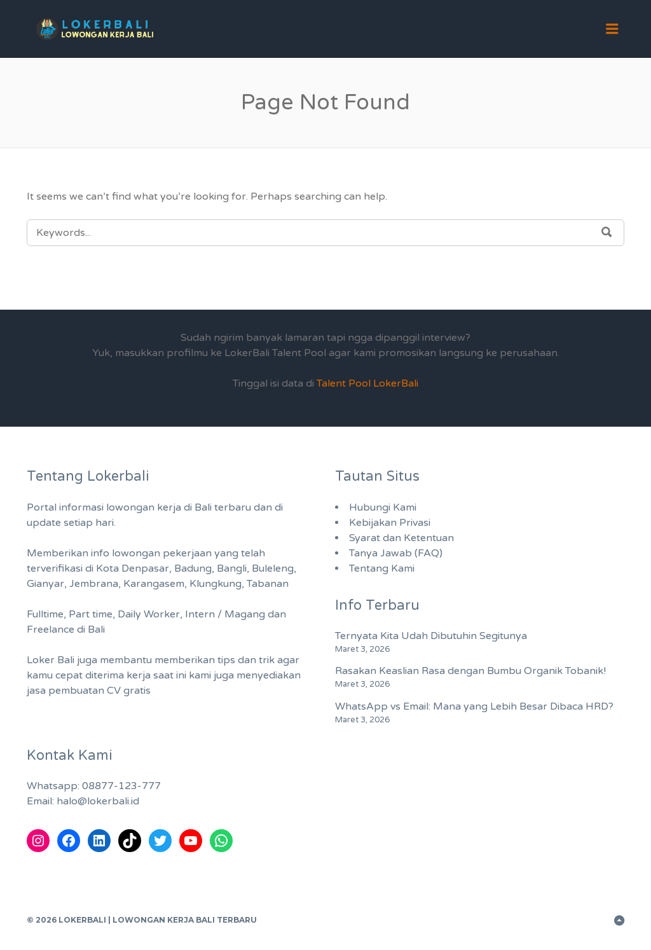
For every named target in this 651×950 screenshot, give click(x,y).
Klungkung (215, 583)
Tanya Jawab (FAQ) (395, 553)
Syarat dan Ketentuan (401, 538)
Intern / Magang (225, 614)
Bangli (232, 568)
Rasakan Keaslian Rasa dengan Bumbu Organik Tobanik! (470, 670)
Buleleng (273, 568)
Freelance (50, 629)
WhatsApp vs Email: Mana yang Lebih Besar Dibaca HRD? (474, 706)
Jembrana (93, 583)
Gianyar (45, 583)
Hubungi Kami (382, 507)
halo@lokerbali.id (98, 801)
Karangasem (153, 583)
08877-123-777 (121, 786)
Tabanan (268, 583)
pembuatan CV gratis (99, 690)
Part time (91, 614)
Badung (193, 568)
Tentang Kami (382, 568)
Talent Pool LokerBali (367, 383)
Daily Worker (149, 614)
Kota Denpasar (132, 568)
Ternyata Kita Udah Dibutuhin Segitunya (431, 636)
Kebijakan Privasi (389, 522)
